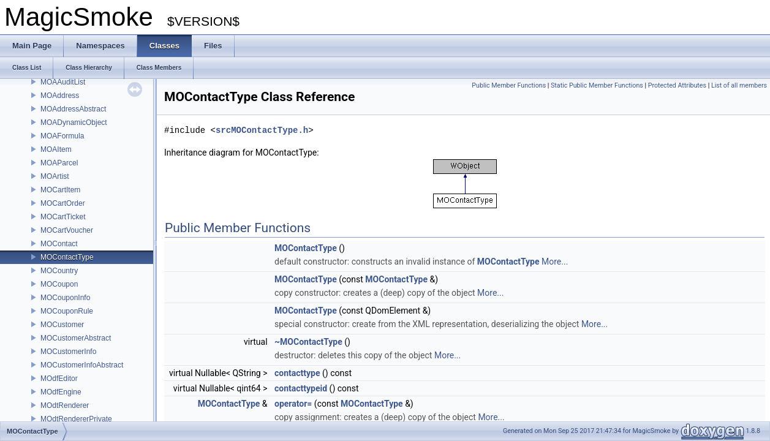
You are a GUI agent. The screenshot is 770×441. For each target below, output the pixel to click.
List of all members (739, 85)
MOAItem (56, 149)
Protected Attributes (677, 85)
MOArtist (54, 176)
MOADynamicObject (73, 122)
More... (555, 261)
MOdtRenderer (64, 405)
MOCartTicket (63, 217)
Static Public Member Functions (597, 85)
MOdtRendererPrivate (76, 419)
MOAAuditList (62, 82)
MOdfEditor (59, 378)
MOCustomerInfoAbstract (81, 365)
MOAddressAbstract (73, 109)
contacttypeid (300, 388)
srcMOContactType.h (262, 130)
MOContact (59, 243)
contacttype (297, 373)
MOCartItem (60, 190)
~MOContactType (308, 342)
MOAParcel (59, 163)
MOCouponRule (66, 311)
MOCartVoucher (66, 230)
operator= (293, 404)
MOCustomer (62, 324)
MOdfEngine (60, 392)
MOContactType (67, 257)
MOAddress (59, 95)
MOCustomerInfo (68, 351)
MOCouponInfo (65, 297)
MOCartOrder (62, 203)
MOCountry (59, 270)
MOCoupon (59, 284)
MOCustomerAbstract (75, 338)
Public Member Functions (509, 85)
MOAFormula (62, 136)
